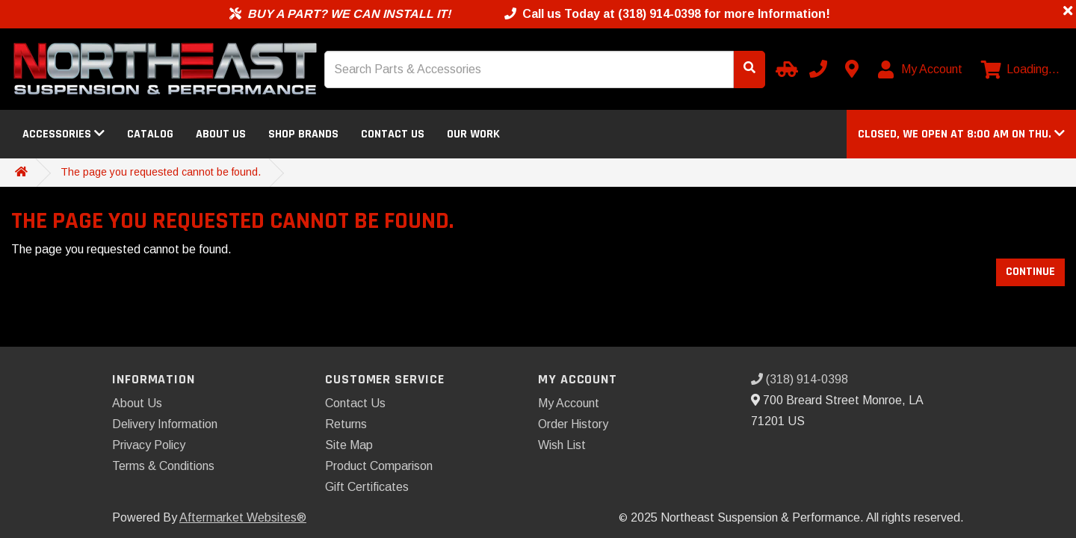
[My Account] (920, 69)
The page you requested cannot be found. (161, 172)
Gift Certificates (367, 486)
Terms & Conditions (163, 466)
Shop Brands (303, 134)
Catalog (150, 134)
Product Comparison (379, 466)
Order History (573, 424)
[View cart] (1020, 69)
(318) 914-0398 (799, 379)
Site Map (349, 445)
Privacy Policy (148, 445)
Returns (346, 424)
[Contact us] (852, 69)
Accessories (63, 134)
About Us (221, 134)
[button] (961, 134)
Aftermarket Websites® (242, 517)
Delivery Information (164, 424)
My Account (568, 403)
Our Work (473, 134)
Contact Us (392, 134)
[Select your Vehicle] (785, 69)
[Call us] (818, 69)
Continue (1030, 271)
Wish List (562, 445)
